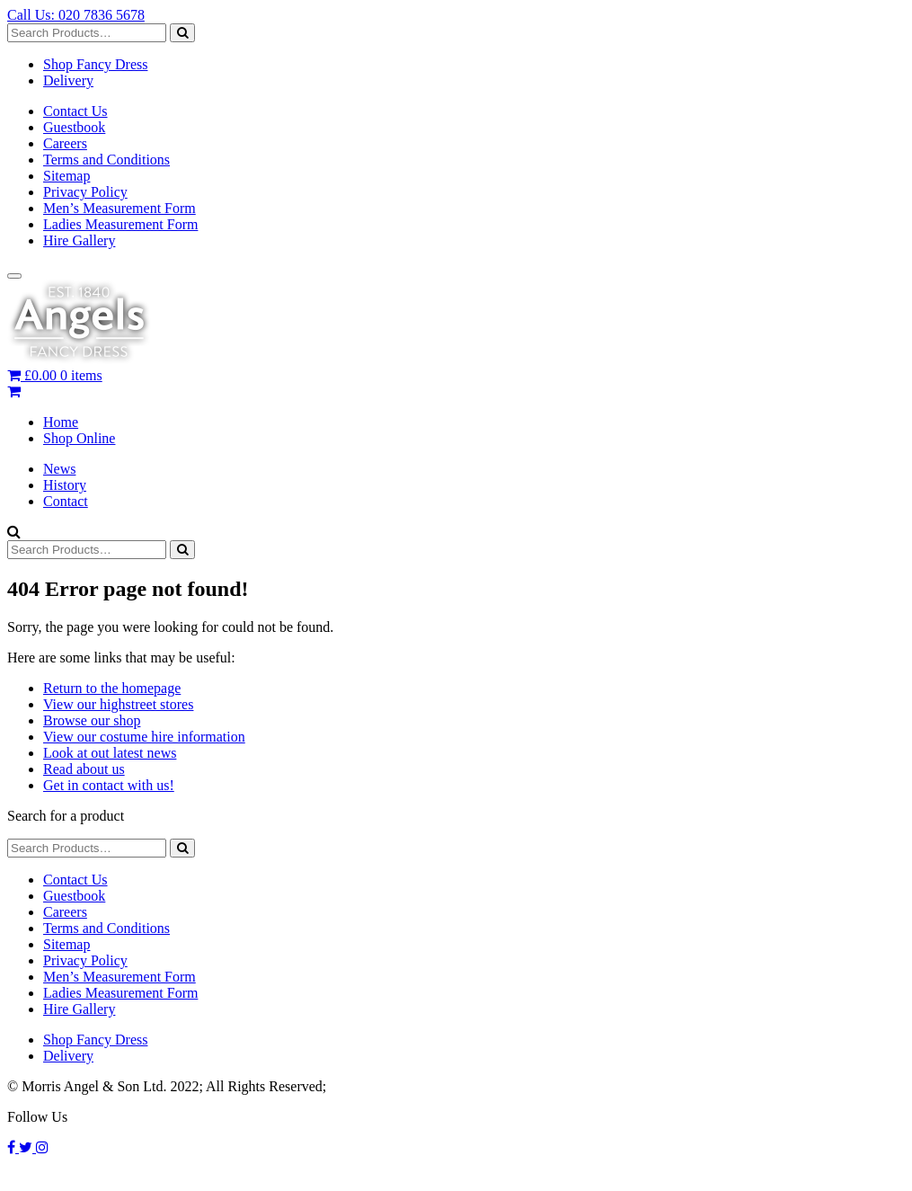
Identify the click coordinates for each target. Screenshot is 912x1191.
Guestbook (74, 127)
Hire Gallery (79, 240)
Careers (65, 143)
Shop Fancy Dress (95, 64)
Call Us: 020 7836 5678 (76, 14)
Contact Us (75, 111)
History (64, 485)
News (59, 468)
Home (60, 422)
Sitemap (66, 175)
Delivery (68, 80)
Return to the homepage (112, 688)
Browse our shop (91, 720)
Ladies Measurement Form (120, 224)
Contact (65, 501)
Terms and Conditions (106, 159)
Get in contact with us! (108, 785)
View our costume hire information (144, 736)
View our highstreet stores (118, 704)
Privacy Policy (85, 192)
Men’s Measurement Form (119, 208)
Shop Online (79, 438)
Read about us (84, 769)
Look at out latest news (109, 752)
